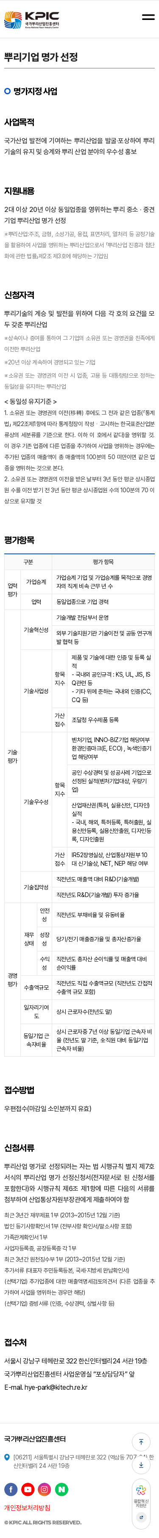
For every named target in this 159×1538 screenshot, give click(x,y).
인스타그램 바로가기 (44, 1489)
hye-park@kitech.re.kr (56, 1387)
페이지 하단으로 (141, 1465)
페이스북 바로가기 (11, 1489)
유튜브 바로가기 (28, 1489)
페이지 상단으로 (141, 1442)
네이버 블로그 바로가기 (61, 1489)
